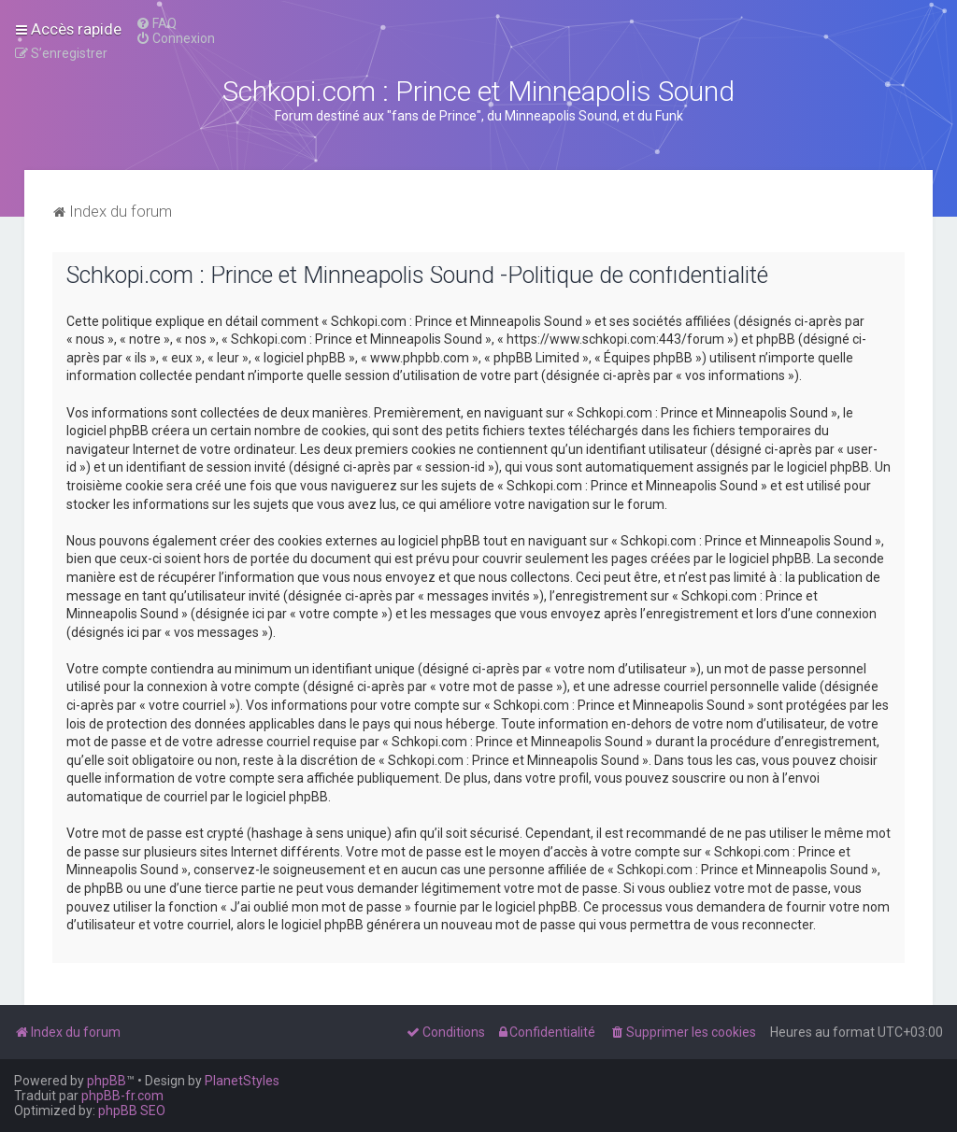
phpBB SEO (131, 1110)
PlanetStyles (242, 1080)
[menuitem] (156, 23)
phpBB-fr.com (122, 1095)
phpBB (106, 1080)
